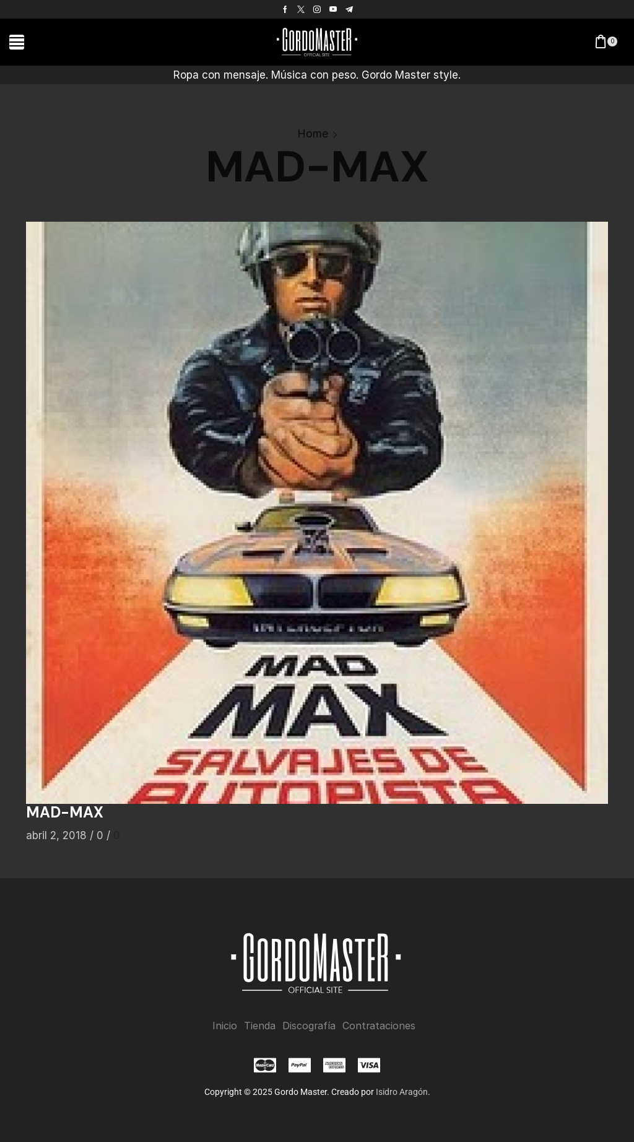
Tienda (260, 1026)
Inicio (224, 1026)
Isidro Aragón (402, 1092)
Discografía (309, 1026)
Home (312, 133)
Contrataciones (378, 1026)
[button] (16, 42)
